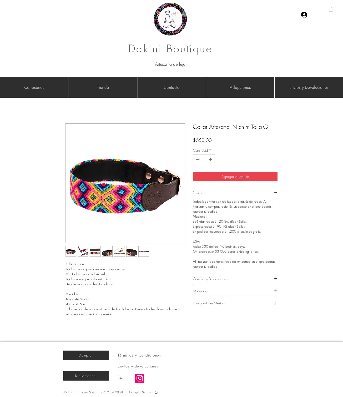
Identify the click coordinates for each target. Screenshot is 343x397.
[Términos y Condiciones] (140, 355)
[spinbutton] (203, 159)
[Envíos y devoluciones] (139, 366)
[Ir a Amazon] (86, 376)
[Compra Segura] (144, 392)
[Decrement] (197, 159)
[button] (331, 9)
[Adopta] (86, 355)
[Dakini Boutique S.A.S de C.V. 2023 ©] (94, 392)
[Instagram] (139, 378)
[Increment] (210, 159)
